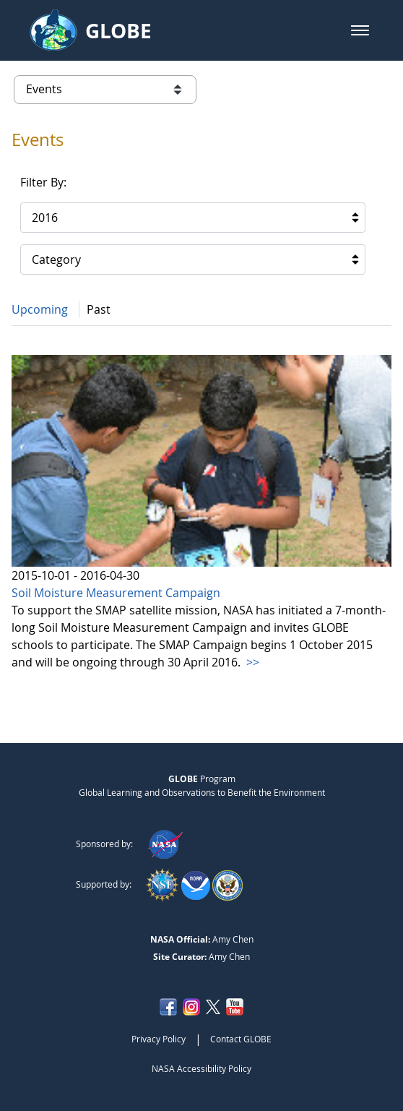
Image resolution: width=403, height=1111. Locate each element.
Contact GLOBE (241, 1038)
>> (251, 662)
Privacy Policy (158, 1038)
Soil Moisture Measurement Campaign (116, 593)
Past (98, 309)
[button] (360, 30)
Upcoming (40, 309)
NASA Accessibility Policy (201, 1068)
